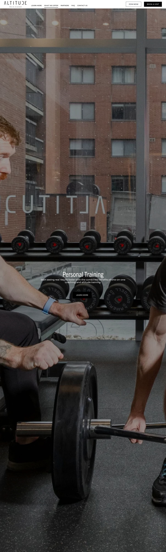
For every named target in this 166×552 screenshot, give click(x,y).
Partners (65, 5)
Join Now (133, 4)
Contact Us (82, 5)
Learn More (36, 5)
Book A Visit (153, 4)
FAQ (73, 5)
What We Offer (51, 5)
